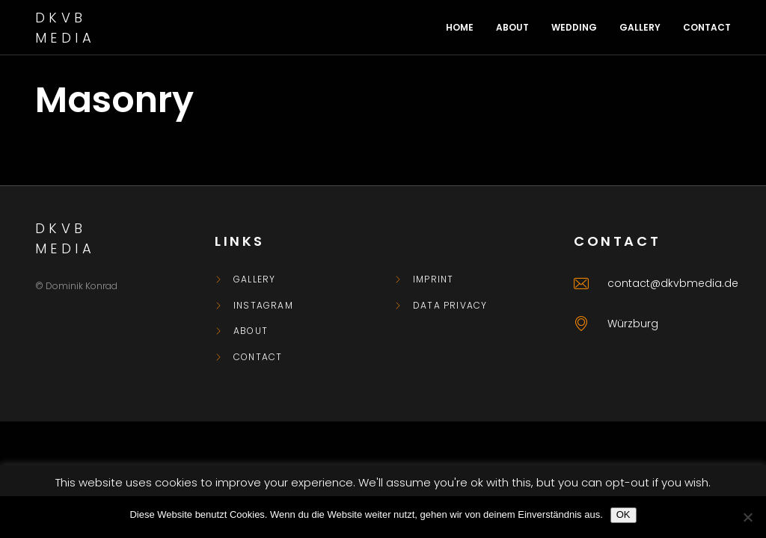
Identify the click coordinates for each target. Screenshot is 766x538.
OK (623, 514)
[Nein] (747, 517)
